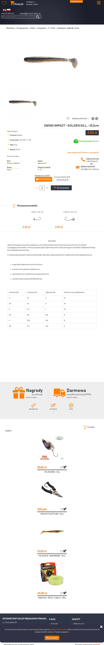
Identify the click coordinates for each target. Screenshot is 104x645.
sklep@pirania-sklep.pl (30, 13)
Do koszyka (61, 187)
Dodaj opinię (45, 179)
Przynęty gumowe (22, 28)
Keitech (32, 28)
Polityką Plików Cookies (58, 629)
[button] (99, 3)
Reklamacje (79, 624)
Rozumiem (52, 638)
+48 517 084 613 (7, 13)
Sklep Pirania (10, 28)
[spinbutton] (42, 187)
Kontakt (54, 624)
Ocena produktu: (60, 177)
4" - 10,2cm (51, 28)
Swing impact (41, 28)
